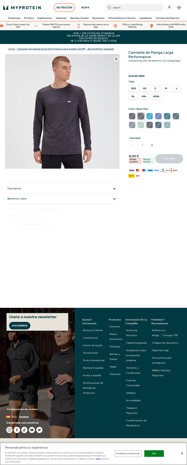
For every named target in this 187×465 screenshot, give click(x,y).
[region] (93, 454)
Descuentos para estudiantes (161, 360)
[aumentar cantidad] (152, 145)
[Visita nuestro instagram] (9, 430)
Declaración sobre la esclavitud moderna (136, 355)
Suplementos (44, 18)
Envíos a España (92, 375)
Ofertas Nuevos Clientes (122, 18)
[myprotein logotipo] (22, 7)
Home (11, 48)
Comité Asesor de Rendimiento (136, 423)
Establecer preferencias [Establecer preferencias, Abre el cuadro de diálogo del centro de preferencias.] (128, 453)
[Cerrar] (182, 453)
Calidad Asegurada (136, 342)
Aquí (98, 459)
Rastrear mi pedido (93, 367)
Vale (154, 453)
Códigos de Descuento (165, 342)
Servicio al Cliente (93, 330)
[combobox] (134, 7)
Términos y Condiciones (133, 370)
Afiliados (131, 392)
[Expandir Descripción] (63, 189)
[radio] (133, 88)
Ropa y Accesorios (115, 337)
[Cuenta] (169, 7)
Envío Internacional (93, 360)
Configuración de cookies (22, 409)
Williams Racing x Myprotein (161, 373)
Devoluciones (90, 352)
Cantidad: (135, 138)
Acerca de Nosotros (131, 333)
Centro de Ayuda (92, 345)
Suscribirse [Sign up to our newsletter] (20, 325)
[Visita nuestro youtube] (32, 430)
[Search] (109, 7)
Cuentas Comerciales (133, 383)
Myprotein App (160, 350)
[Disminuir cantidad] (132, 145)
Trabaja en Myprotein (132, 410)
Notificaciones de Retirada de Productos (93, 387)
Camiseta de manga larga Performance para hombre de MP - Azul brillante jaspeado (65, 48)
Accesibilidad (133, 400)
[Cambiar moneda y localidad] (37, 417)
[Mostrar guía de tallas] (136, 76)
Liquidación (145, 18)
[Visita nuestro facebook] (17, 430)
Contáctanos (90, 337)
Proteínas (114, 346)
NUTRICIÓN (64, 8)
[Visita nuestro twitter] (39, 430)
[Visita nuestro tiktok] (24, 430)
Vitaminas (61, 18)
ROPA (85, 8)
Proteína (29, 18)
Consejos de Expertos (167, 18)
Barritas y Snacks (79, 18)
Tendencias (14, 18)
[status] (142, 145)
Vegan (112, 366)
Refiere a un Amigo (165, 333)
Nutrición (114, 326)
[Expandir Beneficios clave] (63, 199)
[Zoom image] (116, 59)
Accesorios (98, 18)
